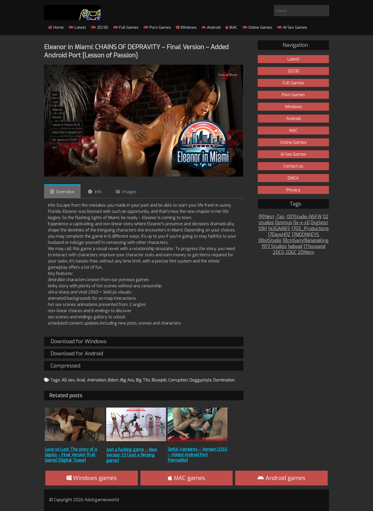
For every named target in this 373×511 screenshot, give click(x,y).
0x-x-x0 (301, 223)
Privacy (293, 190)
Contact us (293, 166)
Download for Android (77, 353)
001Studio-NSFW (304, 217)
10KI (262, 229)
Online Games (257, 27)
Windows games (92, 478)
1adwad (295, 247)
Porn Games (157, 27)
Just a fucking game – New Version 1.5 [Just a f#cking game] (131, 455)
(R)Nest (266, 217)
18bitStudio (269, 241)
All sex (68, 380)
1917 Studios (273, 247)
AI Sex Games (292, 27)
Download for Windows (78, 341)
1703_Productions (310, 229)
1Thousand (314, 247)
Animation (96, 380)
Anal (80, 380)
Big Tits (143, 380)
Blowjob (159, 380)
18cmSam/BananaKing (305, 241)
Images (130, 191)
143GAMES (279, 229)
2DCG (278, 252)
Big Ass (127, 380)
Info (98, 191)
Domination (224, 380)
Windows (186, 27)
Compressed (65, 365)
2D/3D (99, 27)
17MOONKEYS (305, 235)
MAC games (186, 478)
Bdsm (113, 380)
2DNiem (306, 252)
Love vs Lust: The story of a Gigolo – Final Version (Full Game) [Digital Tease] (71, 455)
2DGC (291, 252)
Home (56, 27)
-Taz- (280, 217)
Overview (65, 191)
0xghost (319, 223)
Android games (281, 478)
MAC (231, 27)
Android (211, 27)
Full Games (126, 27)
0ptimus (283, 223)
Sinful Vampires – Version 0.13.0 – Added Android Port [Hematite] (197, 455)
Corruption (178, 380)
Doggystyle (201, 380)
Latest (77, 27)
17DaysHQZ (279, 235)
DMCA (293, 178)
